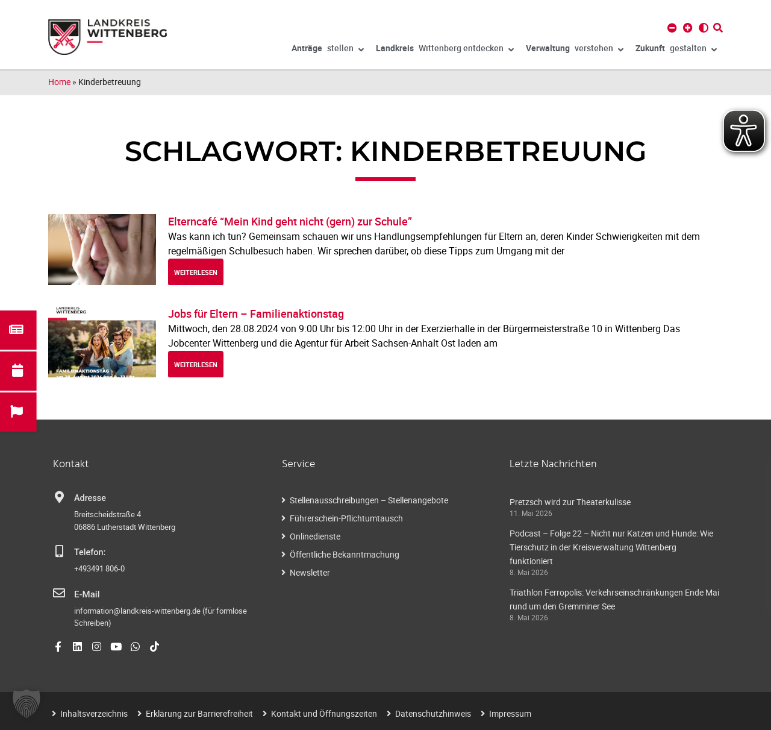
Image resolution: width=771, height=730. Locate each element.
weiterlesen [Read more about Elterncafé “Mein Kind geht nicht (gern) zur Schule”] (195, 272)
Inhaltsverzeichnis (94, 713)
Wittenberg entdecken (445, 50)
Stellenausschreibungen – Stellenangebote (369, 500)
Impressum (510, 713)
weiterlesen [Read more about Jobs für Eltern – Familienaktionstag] (195, 364)
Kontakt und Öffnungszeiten (324, 713)
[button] (26, 703)
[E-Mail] (59, 593)
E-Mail (86, 594)
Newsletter (310, 572)
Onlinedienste (315, 536)
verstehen (574, 50)
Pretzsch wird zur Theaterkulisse (570, 502)
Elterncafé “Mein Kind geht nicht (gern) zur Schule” (290, 221)
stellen (328, 50)
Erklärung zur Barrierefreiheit (199, 713)
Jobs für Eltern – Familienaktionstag (256, 313)
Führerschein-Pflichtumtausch (346, 518)
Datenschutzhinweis (433, 713)
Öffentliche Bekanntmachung (344, 554)
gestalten (676, 50)
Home (59, 81)
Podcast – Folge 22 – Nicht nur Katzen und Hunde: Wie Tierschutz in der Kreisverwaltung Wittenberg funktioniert (611, 547)
